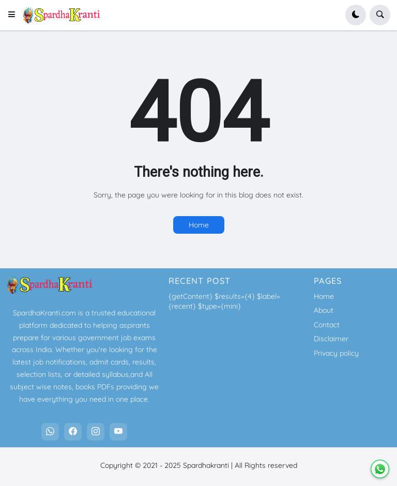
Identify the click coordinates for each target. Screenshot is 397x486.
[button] (15, 15)
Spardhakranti (206, 465)
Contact (327, 324)
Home (199, 225)
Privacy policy (336, 353)
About (323, 310)
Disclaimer (331, 338)
